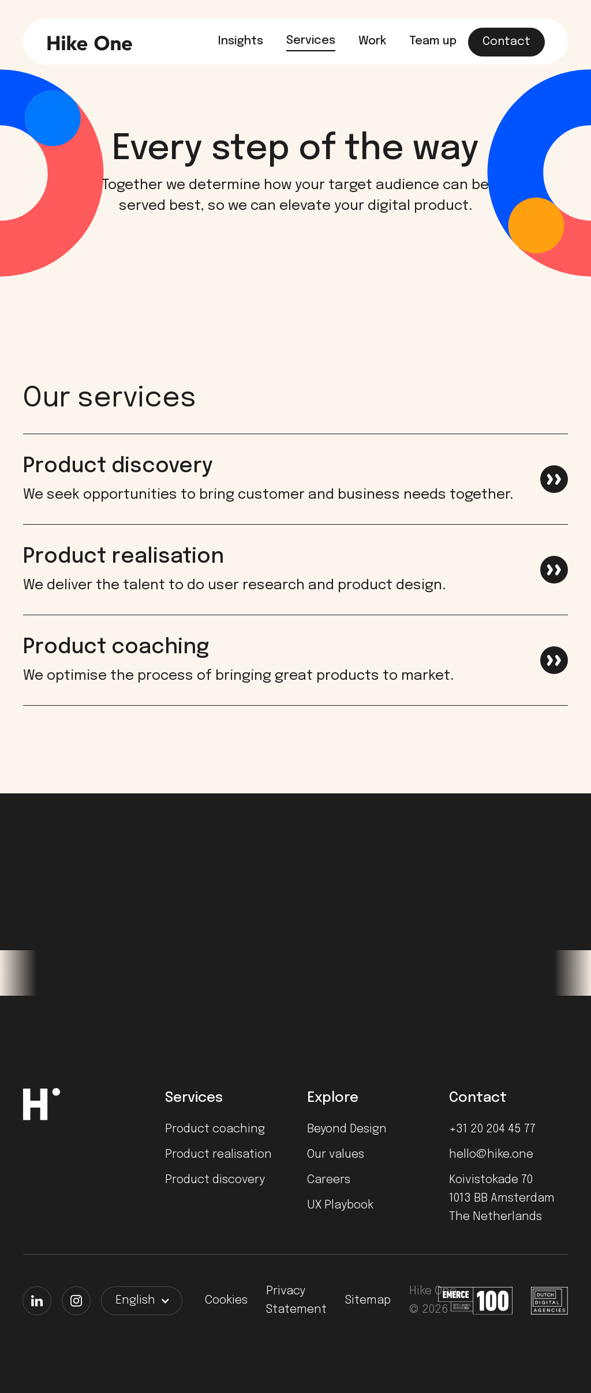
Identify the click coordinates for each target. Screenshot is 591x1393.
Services (310, 41)
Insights (240, 41)
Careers (328, 1180)
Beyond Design (347, 1129)
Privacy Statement (296, 1300)
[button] (142, 1301)
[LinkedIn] (37, 1301)
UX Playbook (340, 1205)
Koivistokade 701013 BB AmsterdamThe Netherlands (502, 1198)
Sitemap (368, 1300)
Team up (433, 41)
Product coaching (215, 1129)
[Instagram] (76, 1301)
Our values (335, 1155)
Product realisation (218, 1155)
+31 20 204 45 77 (492, 1129)
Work (372, 41)
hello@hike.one (491, 1155)
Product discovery (215, 1180)
